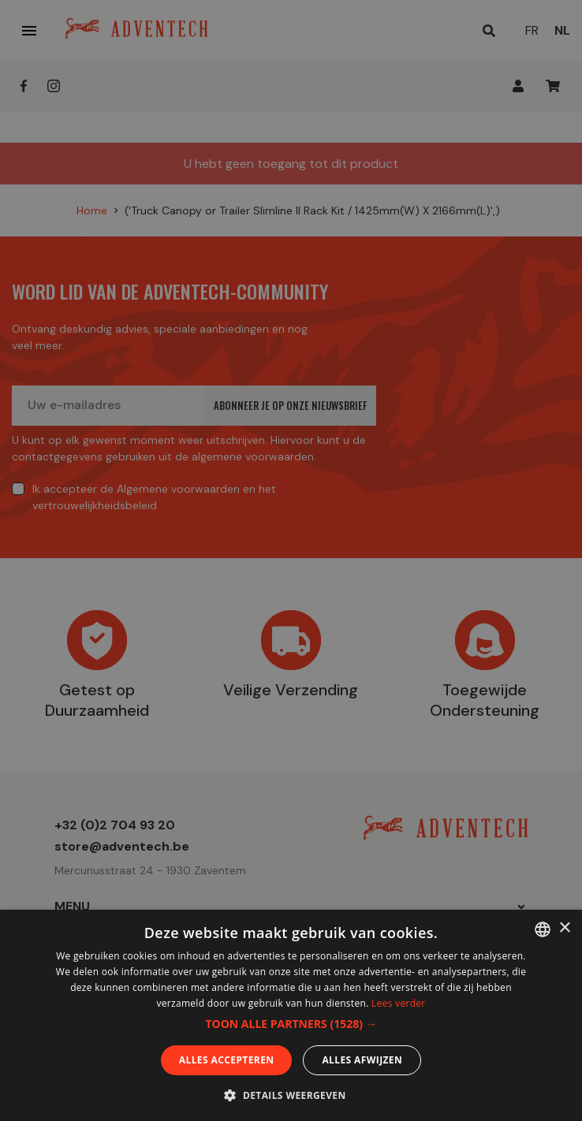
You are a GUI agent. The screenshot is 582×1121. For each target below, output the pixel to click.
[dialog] (291, 560)
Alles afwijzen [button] (362, 1060)
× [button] (564, 928)
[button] (290, 1024)
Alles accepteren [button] (226, 1060)
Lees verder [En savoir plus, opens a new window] (398, 1003)
